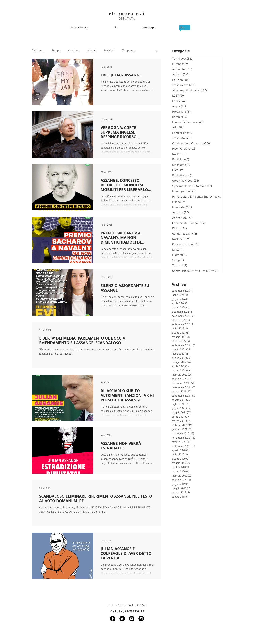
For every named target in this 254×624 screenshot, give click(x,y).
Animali (91, 50)
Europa (56, 50)
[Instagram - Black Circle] (141, 618)
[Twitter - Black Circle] (122, 618)
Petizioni (109, 50)
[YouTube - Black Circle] (131, 618)
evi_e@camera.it (127, 611)
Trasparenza (129, 50)
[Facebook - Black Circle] (112, 618)
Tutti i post (38, 50)
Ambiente (73, 50)
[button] (156, 51)
